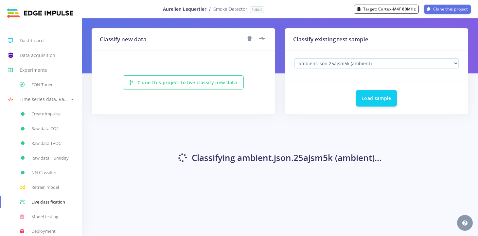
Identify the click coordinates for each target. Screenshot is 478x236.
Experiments (27, 70)
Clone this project (447, 9)
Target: (386, 9)
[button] (41, 99)
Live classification (42, 202)
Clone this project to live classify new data (183, 82)
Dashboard (26, 41)
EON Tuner (36, 84)
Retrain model (39, 187)
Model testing (39, 217)
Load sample (376, 98)
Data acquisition (31, 55)
